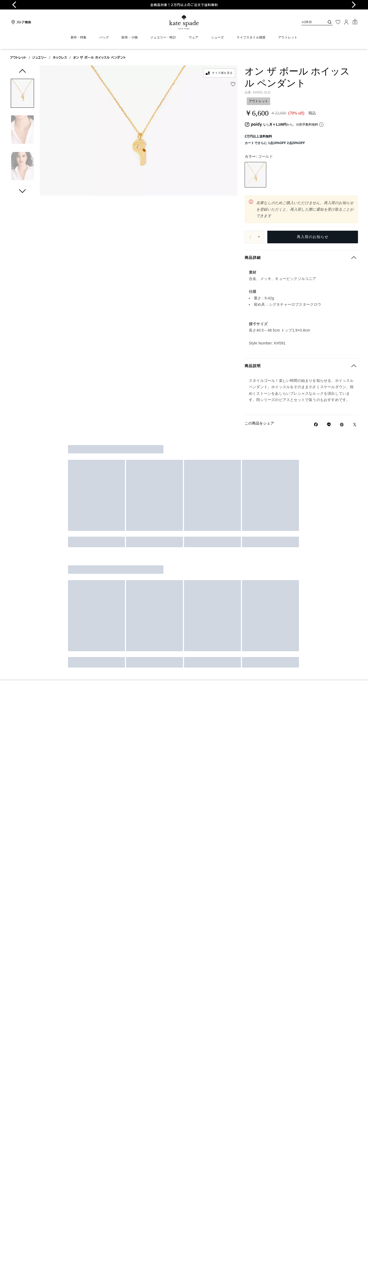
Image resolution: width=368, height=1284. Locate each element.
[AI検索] (309, 22)
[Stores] (20, 22)
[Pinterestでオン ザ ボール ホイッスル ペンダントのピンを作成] (341, 424)
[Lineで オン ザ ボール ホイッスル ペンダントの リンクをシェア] (329, 424)
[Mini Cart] (355, 22)
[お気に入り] (338, 22)
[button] (22, 94)
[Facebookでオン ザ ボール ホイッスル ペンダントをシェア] (316, 424)
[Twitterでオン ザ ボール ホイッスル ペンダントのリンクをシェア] (354, 424)
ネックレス (60, 57)
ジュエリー (39, 57)
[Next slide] (354, 5)
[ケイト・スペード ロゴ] (184, 22)
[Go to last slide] (14, 5)
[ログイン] (346, 22)
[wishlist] (233, 84)
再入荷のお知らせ (312, 237)
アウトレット (18, 57)
